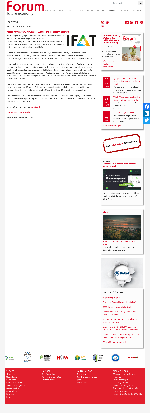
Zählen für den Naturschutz (115, 342)
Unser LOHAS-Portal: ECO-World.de (128, 394)
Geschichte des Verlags (87, 376)
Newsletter (11, 379)
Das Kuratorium (49, 374)
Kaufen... (106, 64)
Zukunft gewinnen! (121, 391)
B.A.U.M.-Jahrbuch (120, 382)
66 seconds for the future (124, 374)
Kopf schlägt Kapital (111, 297)
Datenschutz (11, 391)
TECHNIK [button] (79, 10)
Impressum (11, 394)
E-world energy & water (123, 112)
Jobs (79, 379)
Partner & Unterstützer (52, 376)
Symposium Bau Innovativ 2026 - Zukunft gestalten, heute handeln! (126, 81)
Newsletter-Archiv (14, 382)
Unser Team (82, 382)
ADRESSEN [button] (123, 10)
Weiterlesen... (108, 61)
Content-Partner (49, 379)
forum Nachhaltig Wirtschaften (126, 388)
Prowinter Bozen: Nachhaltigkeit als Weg (120, 302)
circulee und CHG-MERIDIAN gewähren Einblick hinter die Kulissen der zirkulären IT (121, 328)
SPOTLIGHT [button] (136, 10)
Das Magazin (82, 374)
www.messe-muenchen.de (18, 112)
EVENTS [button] (112, 10)
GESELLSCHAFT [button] (66, 10)
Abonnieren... (108, 66)
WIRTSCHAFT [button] (50, 10)
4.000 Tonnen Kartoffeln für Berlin (117, 307)
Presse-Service (12, 388)
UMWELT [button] (90, 10)
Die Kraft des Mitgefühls (123, 385)
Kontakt (9, 397)
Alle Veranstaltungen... (112, 125)
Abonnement (12, 374)
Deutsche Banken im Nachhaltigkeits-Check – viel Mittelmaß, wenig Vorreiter (121, 336)
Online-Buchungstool (15, 385)
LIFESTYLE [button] (101, 10)
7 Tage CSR (117, 376)
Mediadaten (11, 376)
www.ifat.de (35, 107)
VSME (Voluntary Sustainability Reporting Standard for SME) (126, 98)
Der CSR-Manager (120, 379)
